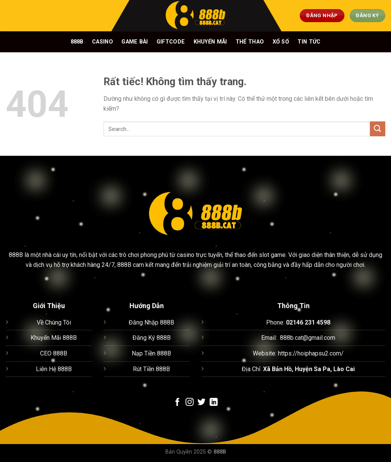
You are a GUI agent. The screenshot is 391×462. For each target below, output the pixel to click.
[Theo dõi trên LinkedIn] (214, 402)
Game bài (134, 42)
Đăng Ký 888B (151, 337)
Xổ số (281, 42)
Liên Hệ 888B (54, 369)
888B (77, 42)
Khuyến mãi (210, 42)
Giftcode (171, 42)
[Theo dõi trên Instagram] (190, 402)
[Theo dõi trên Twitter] (201, 402)
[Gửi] (377, 128)
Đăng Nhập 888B (151, 322)
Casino (102, 42)
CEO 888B (53, 353)
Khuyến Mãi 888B (54, 337)
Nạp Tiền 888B (151, 353)
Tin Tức (308, 42)
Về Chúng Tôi (54, 322)
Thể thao (250, 42)
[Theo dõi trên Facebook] (177, 402)
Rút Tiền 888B (151, 369)
